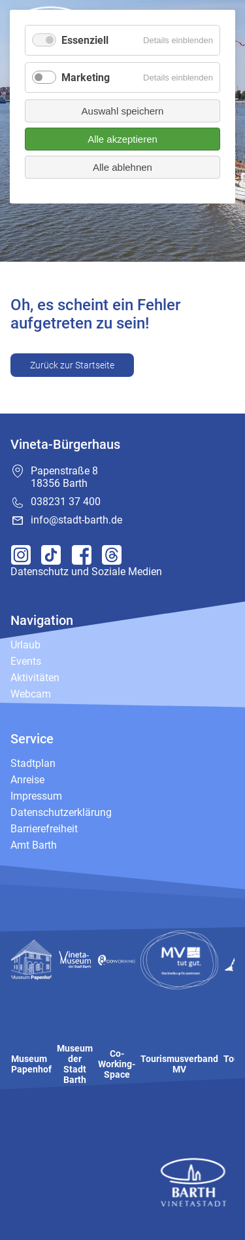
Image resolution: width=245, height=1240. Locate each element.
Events (25, 661)
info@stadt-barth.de (76, 520)
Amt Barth (33, 845)
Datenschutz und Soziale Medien (86, 571)
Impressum (36, 796)
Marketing (85, 77)
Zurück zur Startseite (72, 365)
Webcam (30, 694)
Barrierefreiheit (44, 829)
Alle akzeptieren (122, 139)
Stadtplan (33, 763)
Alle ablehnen (122, 167)
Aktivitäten (34, 677)
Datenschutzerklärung (61, 812)
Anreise (27, 779)
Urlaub (25, 645)
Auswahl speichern (123, 110)
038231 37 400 (66, 501)
